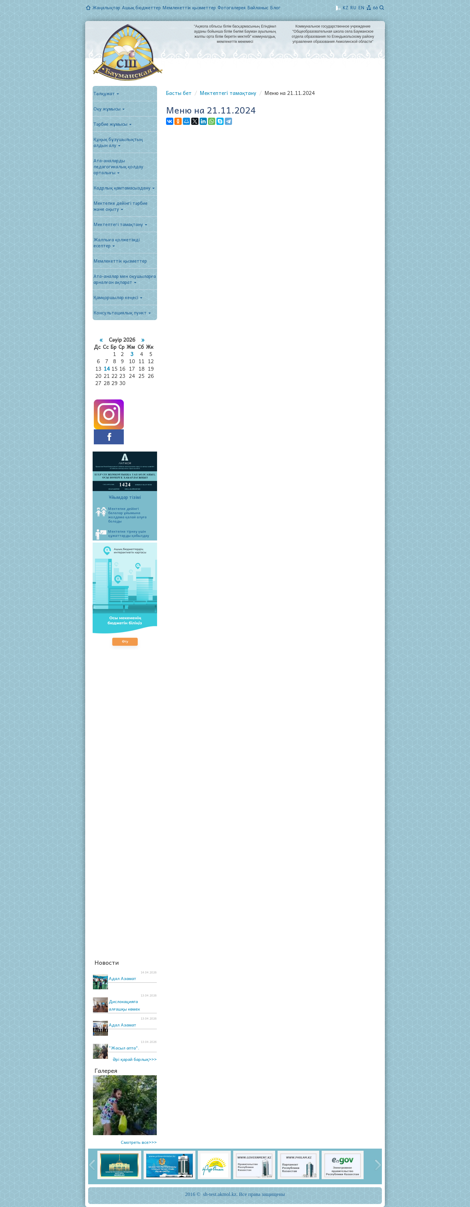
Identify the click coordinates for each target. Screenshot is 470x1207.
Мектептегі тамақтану (120, 224)
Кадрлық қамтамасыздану (124, 187)
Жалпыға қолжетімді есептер (117, 242)
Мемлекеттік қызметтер (189, 7)
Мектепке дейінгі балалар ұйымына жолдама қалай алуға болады (121, 514)
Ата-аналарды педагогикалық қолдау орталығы (118, 166)
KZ (345, 7)
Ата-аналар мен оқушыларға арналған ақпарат (125, 279)
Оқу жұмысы (109, 108)
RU (353, 7)
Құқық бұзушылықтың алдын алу (118, 142)
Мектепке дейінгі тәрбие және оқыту (120, 206)
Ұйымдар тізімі (125, 497)
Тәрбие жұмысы (113, 124)
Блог (275, 7)
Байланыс (257, 7)
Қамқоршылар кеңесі (118, 297)
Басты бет (179, 93)
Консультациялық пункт (122, 312)
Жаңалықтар (106, 7)
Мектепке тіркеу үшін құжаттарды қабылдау (122, 534)
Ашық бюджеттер (141, 7)
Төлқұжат (106, 93)
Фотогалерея (231, 7)
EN (361, 7)
